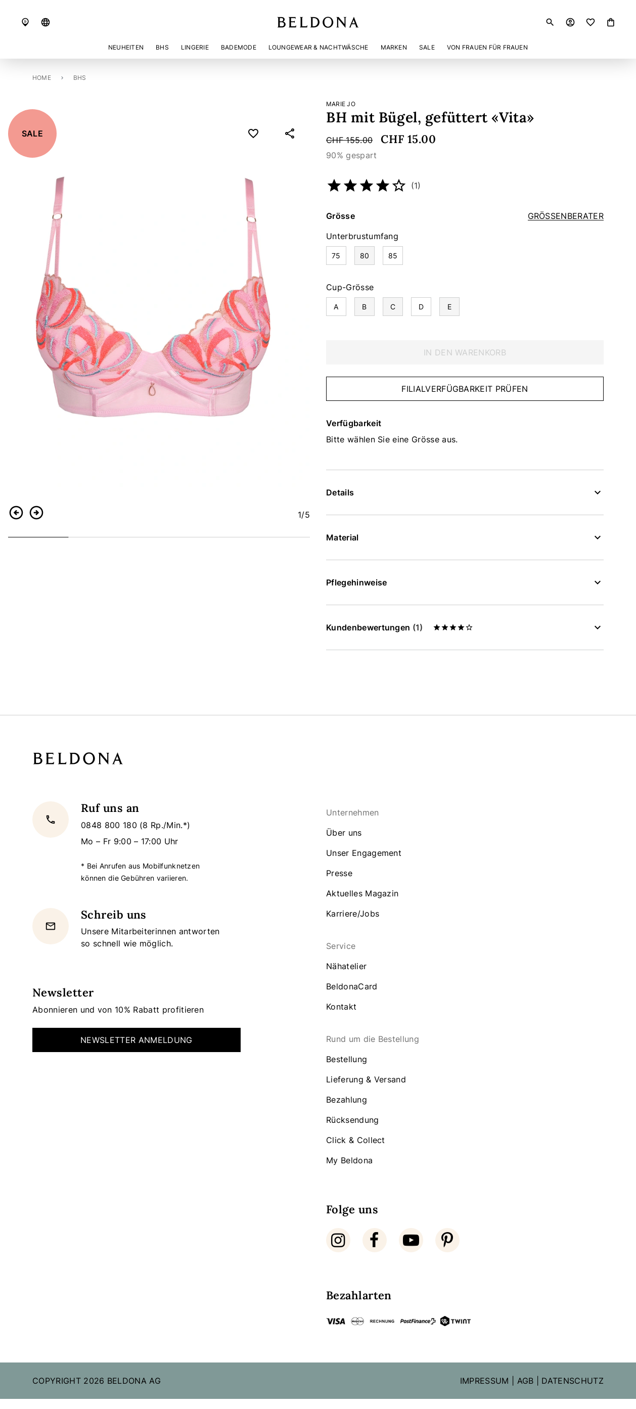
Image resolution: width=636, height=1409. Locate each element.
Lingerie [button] (195, 47)
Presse (339, 873)
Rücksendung (352, 1120)
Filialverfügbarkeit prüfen (464, 389)
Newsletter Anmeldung (136, 1040)
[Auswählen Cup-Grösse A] (336, 306)
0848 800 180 (110, 825)
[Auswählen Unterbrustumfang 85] (393, 255)
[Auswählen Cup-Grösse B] (364, 306)
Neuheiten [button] (126, 47)
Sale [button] (427, 47)
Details (340, 492)
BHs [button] (162, 47)
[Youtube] (411, 1240)
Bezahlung (346, 1100)
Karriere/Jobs (352, 913)
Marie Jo (340, 104)
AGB (525, 1381)
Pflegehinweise (356, 582)
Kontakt (341, 1007)
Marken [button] (394, 47)
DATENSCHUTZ (572, 1381)
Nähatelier (346, 966)
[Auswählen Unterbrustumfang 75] (336, 255)
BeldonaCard (352, 986)
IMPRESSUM (484, 1381)
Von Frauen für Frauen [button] (487, 47)
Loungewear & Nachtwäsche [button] (318, 47)
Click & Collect (355, 1140)
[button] (45, 22)
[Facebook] (374, 1240)
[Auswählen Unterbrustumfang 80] (364, 255)
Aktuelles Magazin (362, 893)
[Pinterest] (447, 1240)
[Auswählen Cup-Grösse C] (393, 306)
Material (342, 537)
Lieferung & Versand (366, 1079)
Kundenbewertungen (399, 627)
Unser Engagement (363, 853)
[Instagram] (338, 1240)
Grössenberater (566, 216)
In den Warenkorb (465, 352)
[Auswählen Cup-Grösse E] (449, 306)
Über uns (344, 833)
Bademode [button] (238, 47)
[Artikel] (611, 22)
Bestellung (346, 1059)
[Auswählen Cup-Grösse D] (421, 306)
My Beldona (349, 1160)
